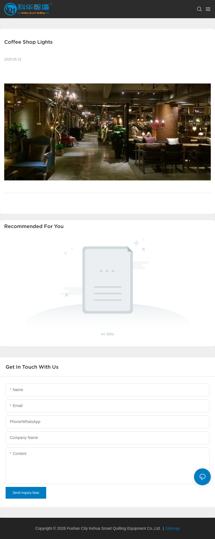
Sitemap (172, 528)
